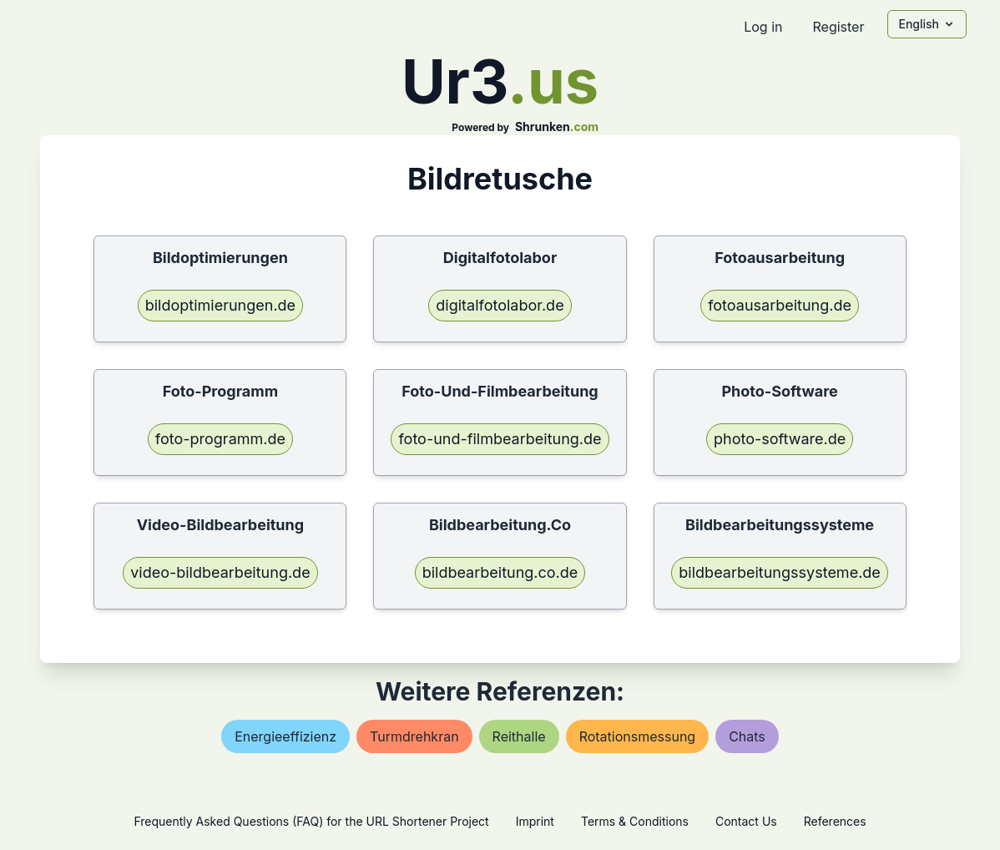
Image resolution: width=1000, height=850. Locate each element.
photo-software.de (780, 439)
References (835, 821)
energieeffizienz (285, 736)
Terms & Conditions (635, 821)
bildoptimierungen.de (220, 305)
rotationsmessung (637, 736)
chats (747, 736)
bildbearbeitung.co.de (500, 572)
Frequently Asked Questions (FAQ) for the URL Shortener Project (311, 821)
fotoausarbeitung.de (779, 305)
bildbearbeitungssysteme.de (780, 572)
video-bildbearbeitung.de (220, 572)
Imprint (535, 821)
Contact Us (746, 821)
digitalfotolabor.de (499, 305)
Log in (763, 26)
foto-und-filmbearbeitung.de (499, 439)
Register (838, 26)
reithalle (519, 736)
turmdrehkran (414, 736)
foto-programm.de (220, 439)
